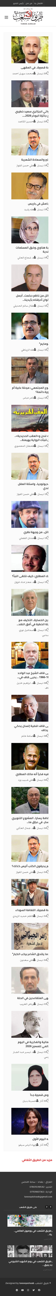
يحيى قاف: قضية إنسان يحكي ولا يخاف (33, 728)
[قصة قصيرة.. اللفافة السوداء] (31, 892)
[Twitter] (33, 1290)
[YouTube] (22, 1290)
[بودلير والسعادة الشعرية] (31, 142)
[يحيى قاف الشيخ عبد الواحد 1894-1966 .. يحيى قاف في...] (31, 655)
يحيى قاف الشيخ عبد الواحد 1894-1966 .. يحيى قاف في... (34, 675)
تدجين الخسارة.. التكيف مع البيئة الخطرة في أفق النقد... (34, 622)
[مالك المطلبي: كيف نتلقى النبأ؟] (31, 558)
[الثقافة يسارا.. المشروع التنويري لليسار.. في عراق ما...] (31, 800)
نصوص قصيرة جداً (41, 1095)
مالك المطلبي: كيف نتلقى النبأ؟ (32, 576)
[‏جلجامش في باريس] (31, 186)
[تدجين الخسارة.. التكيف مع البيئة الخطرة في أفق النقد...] (31, 602)
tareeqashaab (26, 1283)
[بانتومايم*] (31, 326)
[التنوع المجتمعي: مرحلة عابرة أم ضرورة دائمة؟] (31, 370)
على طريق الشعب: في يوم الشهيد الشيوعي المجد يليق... (32, 1263)
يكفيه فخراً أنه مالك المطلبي (34, 774)
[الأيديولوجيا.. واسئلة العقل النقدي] (31, 466)
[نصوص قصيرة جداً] (31, 1077)
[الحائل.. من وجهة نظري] (31, 514)
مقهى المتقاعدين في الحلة (34, 998)
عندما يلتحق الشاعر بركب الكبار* (32, 954)
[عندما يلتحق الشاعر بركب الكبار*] (31, 936)
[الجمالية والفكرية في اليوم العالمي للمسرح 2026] (31, 1024)
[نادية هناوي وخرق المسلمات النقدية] (31, 229)
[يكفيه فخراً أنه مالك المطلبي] (31, 756)
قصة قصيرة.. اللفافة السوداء (33, 910)
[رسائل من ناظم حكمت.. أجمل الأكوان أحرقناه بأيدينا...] (31, 278)
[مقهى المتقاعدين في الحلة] (31, 980)
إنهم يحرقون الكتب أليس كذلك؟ (32, 866)
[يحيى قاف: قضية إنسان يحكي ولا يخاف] (31, 708)
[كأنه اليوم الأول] (31, 1121)
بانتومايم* (45, 343)
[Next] (47, 1207)
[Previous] (50, 1207)
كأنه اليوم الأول (42, 1139)
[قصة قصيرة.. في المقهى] (31, 49)
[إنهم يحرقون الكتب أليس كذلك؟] (31, 848)
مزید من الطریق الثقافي (37, 1160)
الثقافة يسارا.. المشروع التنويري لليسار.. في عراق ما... (32, 820)
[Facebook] (39, 1290)
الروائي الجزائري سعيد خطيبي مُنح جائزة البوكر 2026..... (33, 113)
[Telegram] (16, 1290)
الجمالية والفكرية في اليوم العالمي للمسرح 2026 (35, 1044)
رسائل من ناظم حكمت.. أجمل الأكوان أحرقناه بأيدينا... (34, 297)
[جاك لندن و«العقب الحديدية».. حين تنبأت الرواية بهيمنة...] (31, 418)
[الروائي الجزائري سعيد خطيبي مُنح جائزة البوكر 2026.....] (31, 93)
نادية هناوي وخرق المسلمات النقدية (34, 249)
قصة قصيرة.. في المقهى (36, 67)
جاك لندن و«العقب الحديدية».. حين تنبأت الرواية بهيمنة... (33, 438)
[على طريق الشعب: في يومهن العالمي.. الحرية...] (31, 1221)
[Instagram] (28, 1290)
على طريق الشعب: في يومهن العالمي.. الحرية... (35, 1232)
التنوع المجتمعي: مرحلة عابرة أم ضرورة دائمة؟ (32, 390)
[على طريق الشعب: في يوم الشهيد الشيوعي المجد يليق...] (31, 1251)
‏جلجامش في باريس (40, 203)
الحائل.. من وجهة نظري (37, 532)
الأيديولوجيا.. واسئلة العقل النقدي (35, 486)
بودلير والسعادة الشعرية (36, 159)
